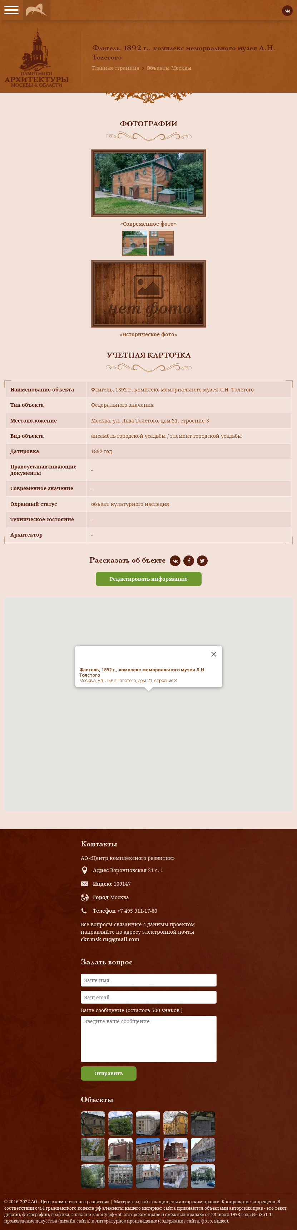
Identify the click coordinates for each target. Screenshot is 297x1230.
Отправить (108, 1073)
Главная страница (115, 68)
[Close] (213, 654)
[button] (148, 697)
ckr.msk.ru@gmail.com (110, 939)
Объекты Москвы (169, 68)
